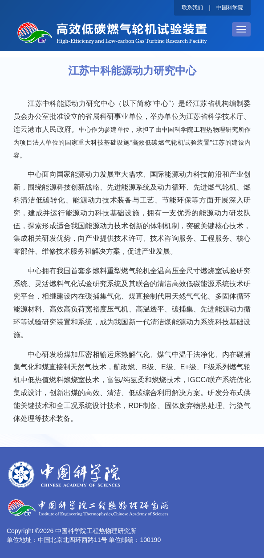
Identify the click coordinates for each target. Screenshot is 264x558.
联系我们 (192, 7)
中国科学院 (229, 7)
